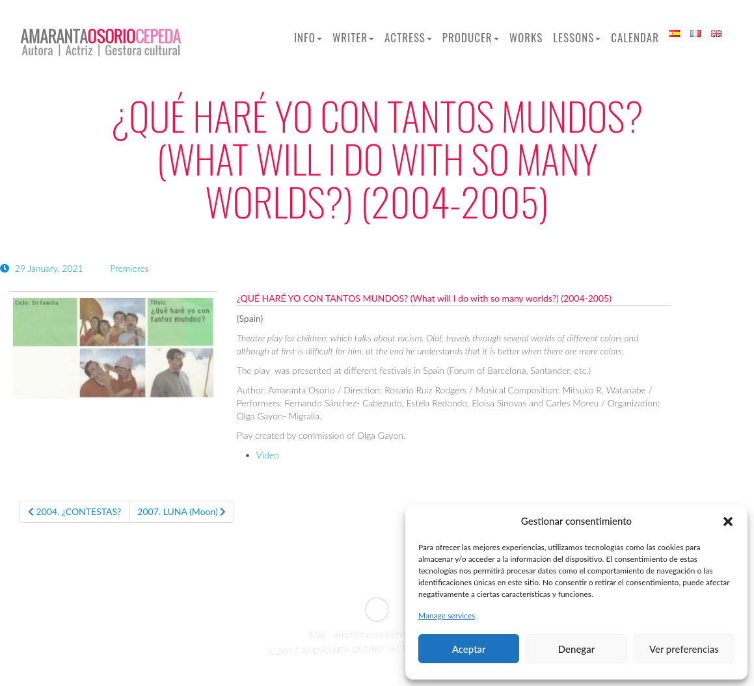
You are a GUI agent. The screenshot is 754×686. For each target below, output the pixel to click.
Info (308, 37)
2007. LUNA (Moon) (181, 511)
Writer (353, 37)
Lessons (576, 37)
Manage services (446, 615)
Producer (470, 37)
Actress (408, 37)
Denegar (576, 649)
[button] (727, 521)
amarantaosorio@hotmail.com (378, 634)
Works (526, 37)
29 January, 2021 (42, 268)
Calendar (635, 37)
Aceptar (469, 649)
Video (267, 454)
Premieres (129, 268)
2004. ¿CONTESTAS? (74, 511)
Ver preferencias (684, 649)
